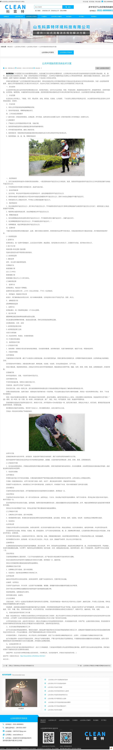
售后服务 (69, 16)
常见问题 (85, 1)
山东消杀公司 (19, 16)
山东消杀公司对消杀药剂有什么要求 (58, 691)
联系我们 (94, 16)
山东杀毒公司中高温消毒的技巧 (57, 706)
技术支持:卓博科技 (76, 748)
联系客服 (91, 1)
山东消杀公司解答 (56, 16)
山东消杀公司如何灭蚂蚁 (55, 687)
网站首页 (10, 46)
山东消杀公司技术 (32, 46)
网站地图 (98, 1)
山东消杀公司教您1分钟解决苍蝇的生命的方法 (96, 665)
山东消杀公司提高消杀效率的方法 (58, 694)
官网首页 (6, 16)
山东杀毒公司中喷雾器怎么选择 (57, 698)
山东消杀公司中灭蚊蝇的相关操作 (58, 679)
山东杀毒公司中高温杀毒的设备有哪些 (59, 702)
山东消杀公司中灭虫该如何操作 (57, 683)
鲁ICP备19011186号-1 (65, 748)
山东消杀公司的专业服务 (55, 710)
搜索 (68, 7)
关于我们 (81, 16)
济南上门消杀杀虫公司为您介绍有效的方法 (21, 665)
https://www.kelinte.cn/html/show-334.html (32, 656)
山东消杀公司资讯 (31, 16)
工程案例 (44, 16)
